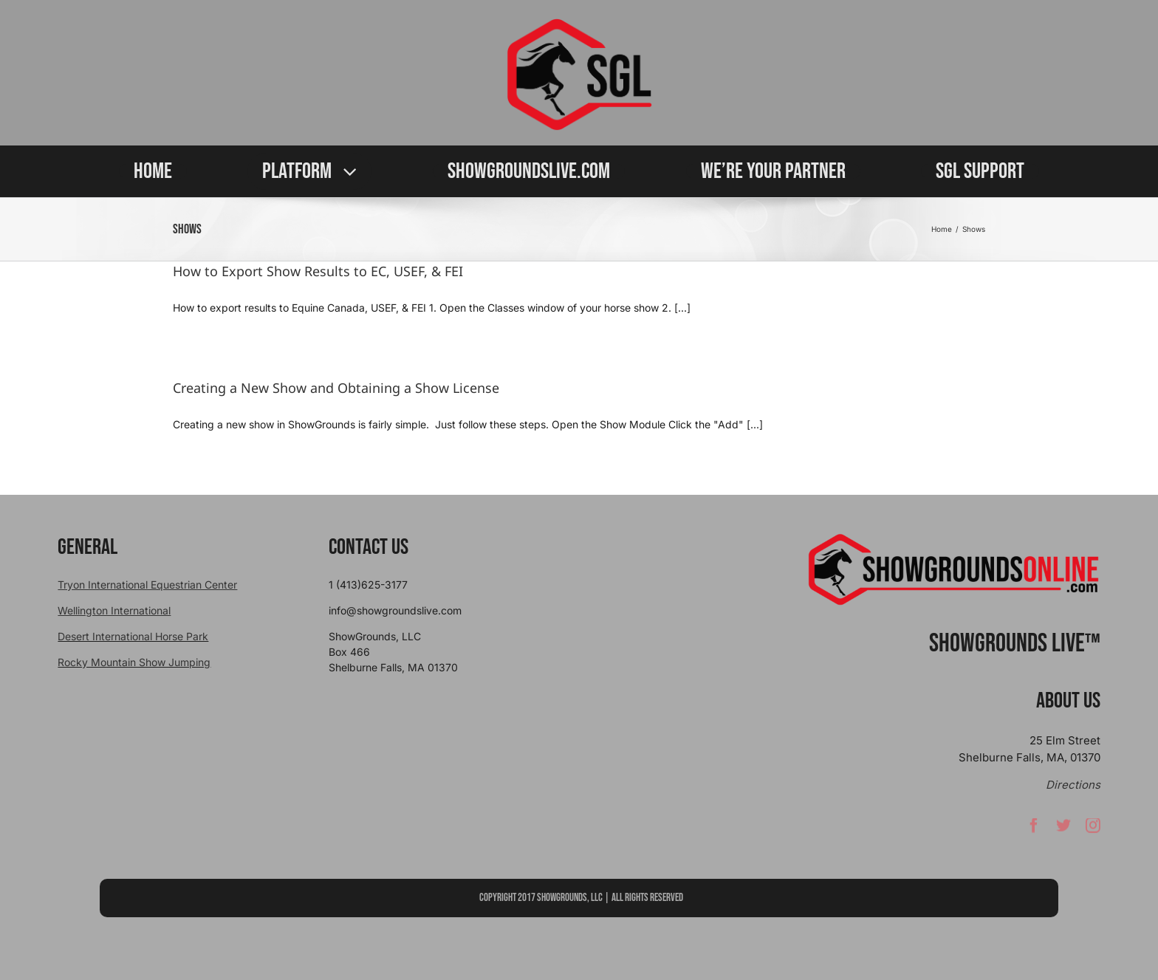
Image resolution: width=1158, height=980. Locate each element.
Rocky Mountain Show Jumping (134, 662)
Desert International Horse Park (133, 636)
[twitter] (1063, 828)
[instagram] (1093, 828)
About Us (1068, 701)
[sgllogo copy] (579, 23)
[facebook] (1034, 828)
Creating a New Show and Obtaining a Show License (336, 388)
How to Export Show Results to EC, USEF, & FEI (318, 271)
